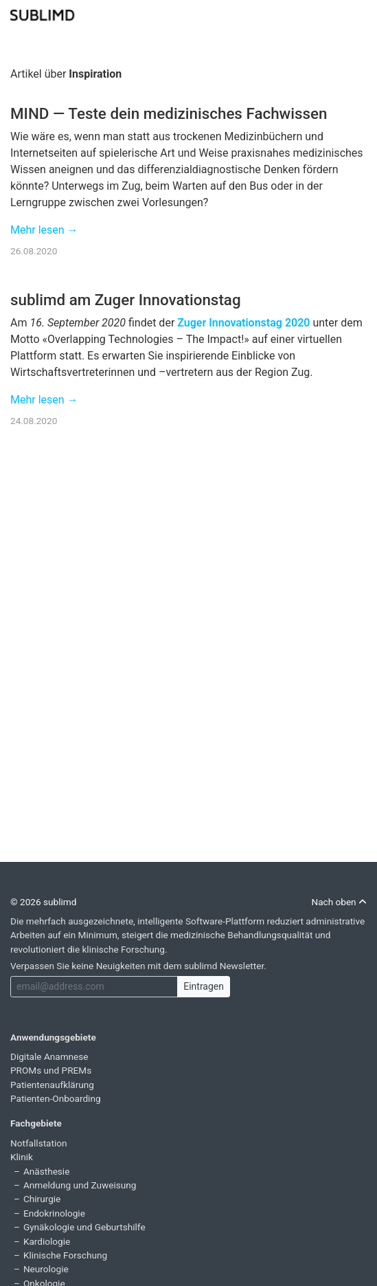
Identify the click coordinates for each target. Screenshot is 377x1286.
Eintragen (203, 986)
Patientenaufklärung (52, 1084)
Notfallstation (38, 1143)
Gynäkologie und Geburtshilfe (84, 1226)
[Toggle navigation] (358, 13)
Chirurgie (41, 1198)
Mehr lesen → (44, 229)
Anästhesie (46, 1171)
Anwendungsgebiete (53, 1037)
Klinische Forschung (65, 1255)
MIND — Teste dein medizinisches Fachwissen (168, 113)
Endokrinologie (54, 1213)
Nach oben (339, 901)
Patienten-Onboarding (55, 1098)
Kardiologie (46, 1241)
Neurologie (46, 1268)
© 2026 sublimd (43, 901)
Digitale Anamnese (49, 1056)
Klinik (21, 1156)
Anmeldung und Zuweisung (79, 1184)
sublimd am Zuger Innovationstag (125, 300)
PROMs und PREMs (50, 1070)
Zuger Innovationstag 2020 (243, 322)
